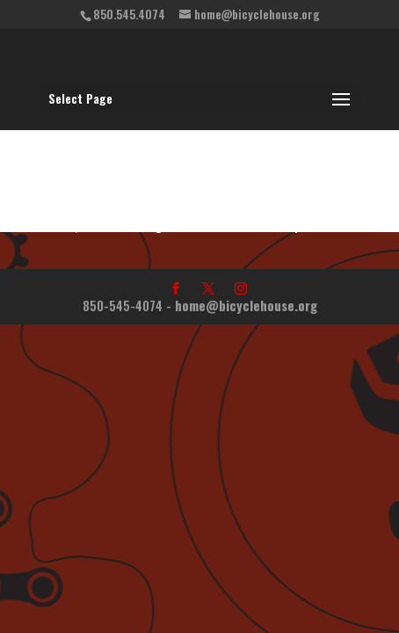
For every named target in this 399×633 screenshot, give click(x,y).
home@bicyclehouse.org (246, 305)
